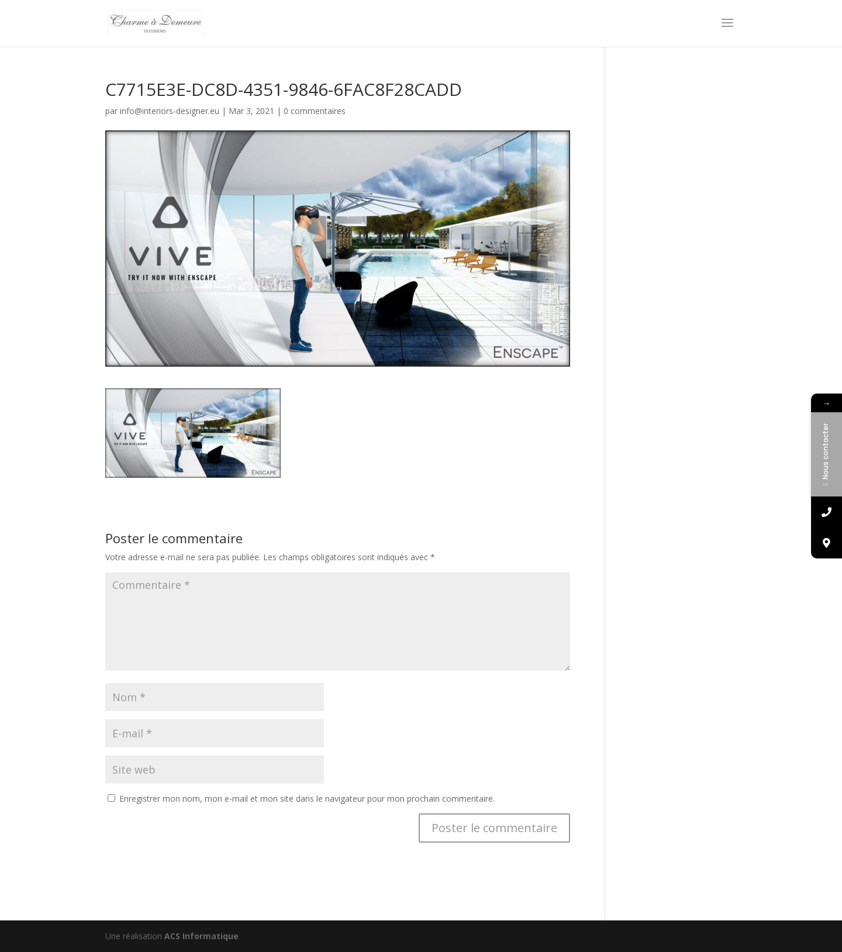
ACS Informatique (201, 935)
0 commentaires (315, 110)
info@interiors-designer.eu (169, 110)
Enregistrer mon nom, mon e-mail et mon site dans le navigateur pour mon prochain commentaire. (307, 798)
